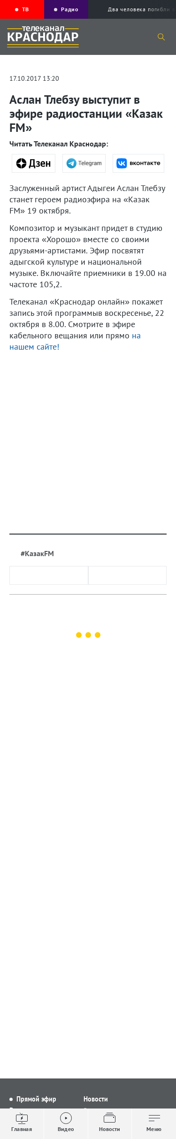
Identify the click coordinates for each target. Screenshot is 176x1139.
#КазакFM (37, 553)
